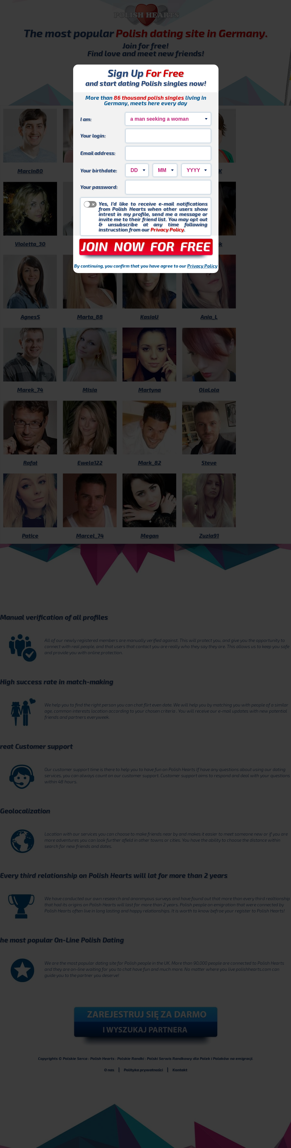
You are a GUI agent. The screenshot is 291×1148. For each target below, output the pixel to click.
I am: (86, 119)
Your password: (99, 186)
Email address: (97, 153)
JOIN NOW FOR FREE (145, 246)
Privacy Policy (167, 229)
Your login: (93, 135)
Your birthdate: (98, 170)
